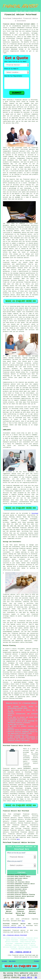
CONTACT (30, 11)
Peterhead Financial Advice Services (19, 842)
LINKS (20, 11)
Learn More (26, 977)
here (18, 839)
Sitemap (4, 961)
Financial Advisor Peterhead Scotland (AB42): (19, 24)
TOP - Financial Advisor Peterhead (15, 935)
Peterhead (35, 513)
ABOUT (25, 11)
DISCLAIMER (35, 11)
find (9, 814)
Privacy (36, 961)
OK (36, 977)
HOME (17, 11)
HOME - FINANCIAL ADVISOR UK (20, 952)
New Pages (12, 961)
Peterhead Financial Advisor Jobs (14, 927)
